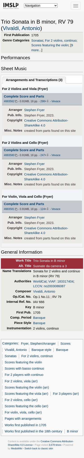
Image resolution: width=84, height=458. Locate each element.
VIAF (52, 281)
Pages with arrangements (23, 418)
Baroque (39, 318)
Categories (10, 343)
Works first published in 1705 (25, 425)
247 (42, 155)
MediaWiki (16, 448)
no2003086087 (54, 286)
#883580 (9, 155)
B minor (72, 431)
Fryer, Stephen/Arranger (38, 343)
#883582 (9, 101)
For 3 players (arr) (66, 393)
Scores (65, 343)
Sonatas (37, 40)
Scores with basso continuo (24, 368)
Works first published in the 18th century (33, 431)
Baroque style (41, 350)
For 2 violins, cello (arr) (21, 400)
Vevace (56, 101)
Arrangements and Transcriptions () (34, 80)
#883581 (9, 209)
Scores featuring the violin (50, 45)
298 (42, 101)
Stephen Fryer (34, 110)
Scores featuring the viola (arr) (26, 393)
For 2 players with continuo (24, 375)
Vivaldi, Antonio (21, 28)
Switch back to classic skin (38, 448)
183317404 (65, 281)
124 (42, 209)
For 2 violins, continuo (60, 40)
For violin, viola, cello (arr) (23, 412)
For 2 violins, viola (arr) (21, 381)
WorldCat (40, 281)
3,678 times (55, 445)
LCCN (37, 286)
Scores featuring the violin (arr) (27, 387)
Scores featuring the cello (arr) (26, 406)
